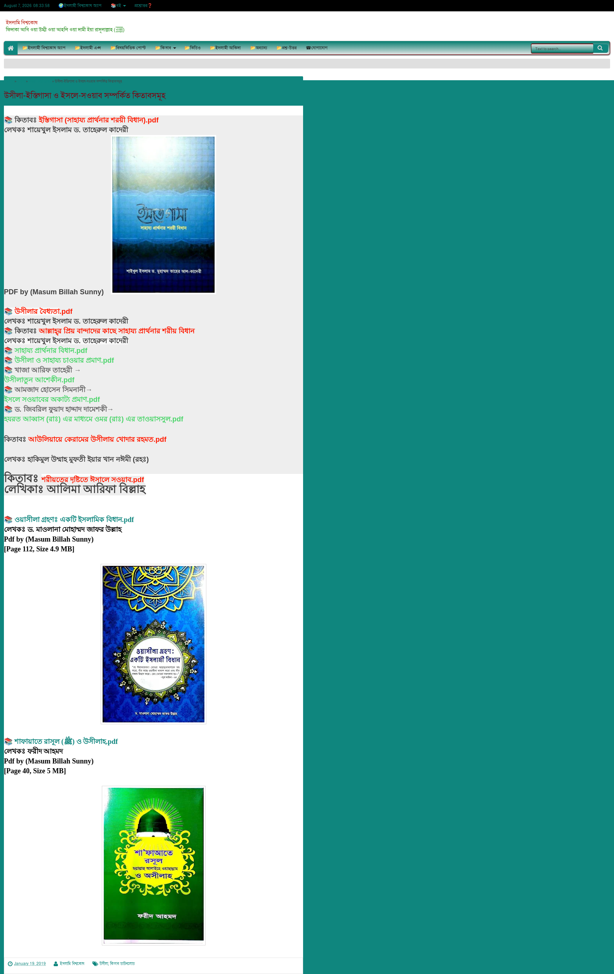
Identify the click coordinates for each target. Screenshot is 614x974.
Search (600, 48)
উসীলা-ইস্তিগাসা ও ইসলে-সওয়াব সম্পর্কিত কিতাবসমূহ (85, 95)
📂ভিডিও (192, 48)
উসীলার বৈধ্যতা (37, 311)
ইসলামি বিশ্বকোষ (22, 22)
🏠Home (11, 48)
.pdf (66, 311)
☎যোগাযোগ (316, 48)
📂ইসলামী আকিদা (225, 48)
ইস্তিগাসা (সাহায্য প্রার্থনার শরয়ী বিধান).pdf (99, 120)
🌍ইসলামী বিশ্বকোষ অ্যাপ (79, 6)
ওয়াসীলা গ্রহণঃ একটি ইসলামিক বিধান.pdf (74, 520)
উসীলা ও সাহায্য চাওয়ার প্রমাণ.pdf (64, 360)
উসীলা (103, 964)
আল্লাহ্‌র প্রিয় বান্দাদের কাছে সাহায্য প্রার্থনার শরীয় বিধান (117, 331)
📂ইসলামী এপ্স (88, 48)
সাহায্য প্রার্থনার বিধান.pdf (50, 351)
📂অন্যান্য (258, 48)
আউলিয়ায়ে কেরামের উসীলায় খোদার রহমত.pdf (97, 439)
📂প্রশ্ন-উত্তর (286, 48)
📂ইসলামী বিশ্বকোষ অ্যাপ (43, 48)
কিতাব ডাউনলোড (122, 964)
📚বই (116, 6)
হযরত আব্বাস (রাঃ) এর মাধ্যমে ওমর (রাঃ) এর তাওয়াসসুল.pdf (93, 419)
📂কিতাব (163, 48)
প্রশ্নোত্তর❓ (143, 6)
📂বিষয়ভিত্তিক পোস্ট (128, 48)
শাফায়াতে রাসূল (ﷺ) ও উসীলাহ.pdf (66, 741)
